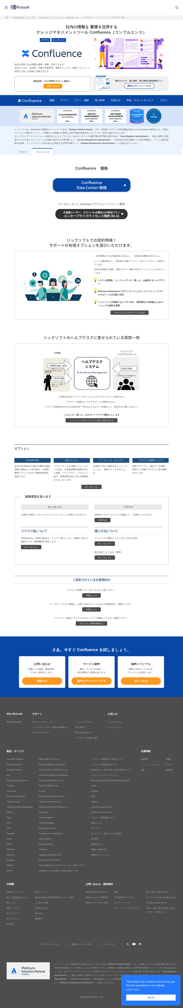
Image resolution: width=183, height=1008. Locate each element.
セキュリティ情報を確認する (91, 623)
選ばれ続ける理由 (14, 722)
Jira (8, 775)
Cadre (93, 786)
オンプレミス (42, 151)
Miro (93, 796)
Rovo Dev (11, 855)
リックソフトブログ (83, 722)
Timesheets (43, 812)
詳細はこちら (91, 595)
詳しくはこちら (91, 487)
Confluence (11, 791)
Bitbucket (10, 849)
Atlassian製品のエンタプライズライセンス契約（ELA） (62, 865)
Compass (11, 860)
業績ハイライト (13, 908)
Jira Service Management (17, 780)
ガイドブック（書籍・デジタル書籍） (107, 833)
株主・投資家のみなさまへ (18, 897)
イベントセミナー (115, 727)
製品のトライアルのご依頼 (97, 903)
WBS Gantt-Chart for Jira (49, 759)
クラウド (22, 151)
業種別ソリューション (100, 855)
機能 (52, 100)
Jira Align (10, 786)
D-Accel (42, 791)
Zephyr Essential (46, 844)
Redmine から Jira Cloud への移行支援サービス (58, 871)
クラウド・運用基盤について (103, 818)
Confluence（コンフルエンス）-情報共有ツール (59, 17)
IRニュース (11, 903)
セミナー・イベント (122, 903)
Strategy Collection (14, 770)
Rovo (9, 818)
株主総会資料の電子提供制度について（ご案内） (55, 897)
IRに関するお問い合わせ (156, 903)
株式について (40, 892)
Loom (9, 823)
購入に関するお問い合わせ (157, 892)
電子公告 (38, 913)
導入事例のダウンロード (124, 897)
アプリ (64, 100)
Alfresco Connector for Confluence (53, 807)
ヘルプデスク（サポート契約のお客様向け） (50, 727)
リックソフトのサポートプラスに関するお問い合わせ (91, 420)
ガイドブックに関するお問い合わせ (161, 897)
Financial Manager (46, 823)
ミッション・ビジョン (150, 764)
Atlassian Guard (13, 802)
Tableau (94, 802)
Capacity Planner (46, 818)
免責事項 (38, 919)
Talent (9, 844)
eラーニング (96, 828)
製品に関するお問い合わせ (97, 892)
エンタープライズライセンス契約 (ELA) (91, 214)
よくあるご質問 (41, 903)
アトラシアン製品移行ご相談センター (107, 759)
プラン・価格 (81, 100)
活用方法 (116, 100)
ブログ (163, 100)
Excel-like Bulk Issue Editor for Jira (53, 770)
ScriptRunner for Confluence (50, 833)
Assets (9, 812)
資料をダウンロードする (139, 86)
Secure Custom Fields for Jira (51, 780)
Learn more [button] (133, 989)
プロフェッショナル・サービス (104, 775)
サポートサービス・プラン (43, 722)
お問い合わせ (52, 86)
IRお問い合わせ (41, 908)
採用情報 (169, 770)
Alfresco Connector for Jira (50, 802)
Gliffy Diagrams (45, 839)
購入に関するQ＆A (83, 732)
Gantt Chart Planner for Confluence (53, 775)
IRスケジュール (13, 919)
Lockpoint (43, 849)
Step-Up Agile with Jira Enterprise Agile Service (110, 780)
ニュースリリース (115, 722)
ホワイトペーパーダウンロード (127, 908)
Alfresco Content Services (101, 807)
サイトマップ (109, 944)
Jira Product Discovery (16, 796)
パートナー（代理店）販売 (86, 738)
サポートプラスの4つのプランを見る (129, 313)
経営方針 (10, 924)
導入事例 (100, 100)
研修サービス (96, 823)
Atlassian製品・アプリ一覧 (24, 17)
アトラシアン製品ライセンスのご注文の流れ (116, 538)
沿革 (142, 770)
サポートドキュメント (41, 732)
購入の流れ (80, 727)
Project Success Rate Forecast (51, 796)
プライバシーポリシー (50, 944)
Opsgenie (11, 833)
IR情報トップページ (15, 892)
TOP (6, 17)
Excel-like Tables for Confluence (52, 764)
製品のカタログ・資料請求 (97, 897)
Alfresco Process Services (102, 812)
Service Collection (14, 764)
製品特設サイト (97, 844)
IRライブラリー (13, 913)
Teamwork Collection (15, 759)
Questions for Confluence (49, 860)
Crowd (9, 871)
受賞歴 (168, 759)
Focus (9, 839)
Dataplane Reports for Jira (49, 855)
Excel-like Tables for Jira (49, 786)
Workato (94, 791)
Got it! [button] (151, 997)
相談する (42, 681)
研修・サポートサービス (140, 100)
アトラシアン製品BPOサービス (104, 764)
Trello (9, 828)
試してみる (141, 681)
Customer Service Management (20, 807)
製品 (116, 892)
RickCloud (102, 520)
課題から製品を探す (99, 849)
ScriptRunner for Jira (47, 828)
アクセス (169, 764)
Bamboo (10, 865)
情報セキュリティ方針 (81, 944)
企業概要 (144, 759)
